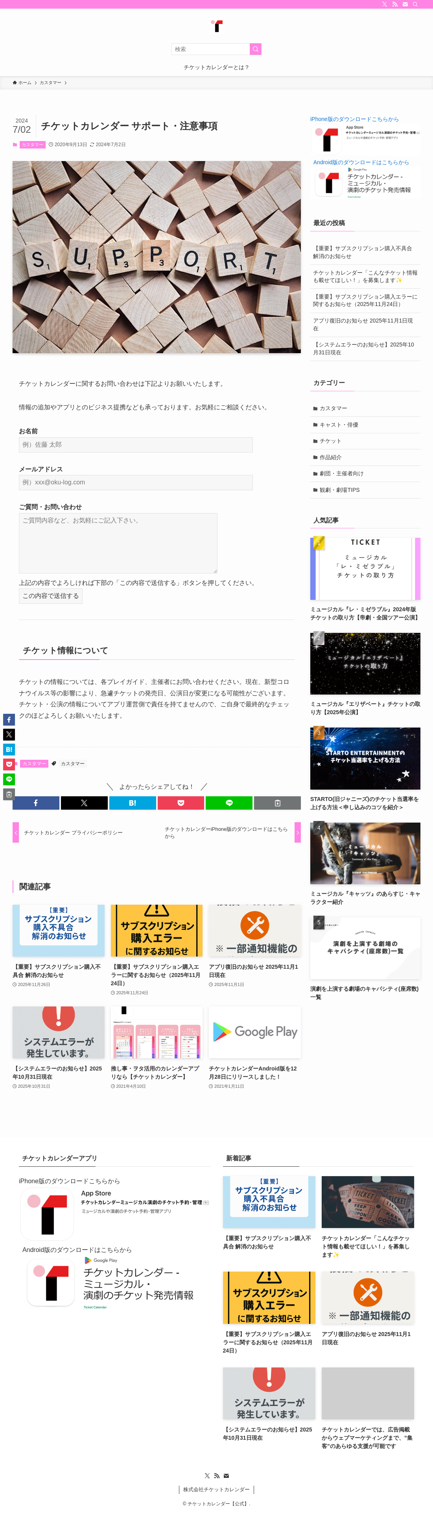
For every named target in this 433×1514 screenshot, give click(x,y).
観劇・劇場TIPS (340, 490)
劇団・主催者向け (342, 473)
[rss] (395, 4)
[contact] (405, 4)
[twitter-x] (385, 4)
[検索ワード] (216, 49)
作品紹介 (331, 457)
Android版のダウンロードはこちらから (361, 162)
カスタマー (32, 144)
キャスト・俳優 (339, 425)
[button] (36, 803)
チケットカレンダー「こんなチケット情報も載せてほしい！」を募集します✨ (365, 276)
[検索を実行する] (256, 49)
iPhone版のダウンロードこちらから (354, 119)
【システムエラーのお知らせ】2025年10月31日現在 (363, 348)
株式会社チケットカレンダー (216, 1489)
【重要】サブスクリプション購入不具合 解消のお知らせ (362, 252)
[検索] (415, 4)
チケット (331, 441)
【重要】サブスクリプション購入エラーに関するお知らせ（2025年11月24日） (365, 300)
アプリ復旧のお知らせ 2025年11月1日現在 (363, 324)
